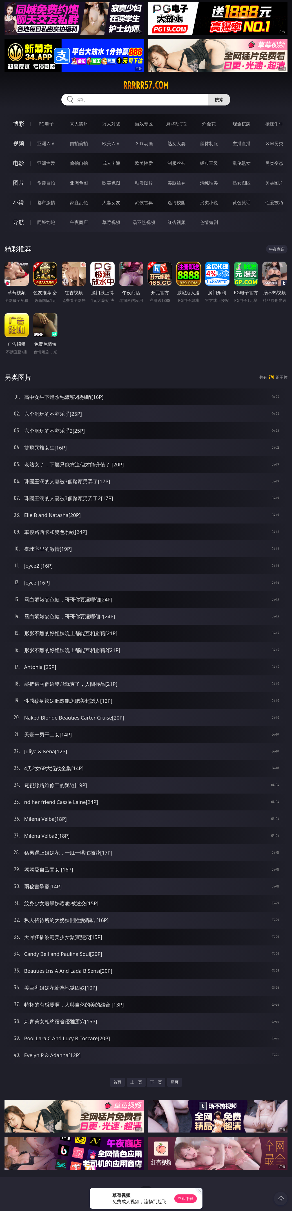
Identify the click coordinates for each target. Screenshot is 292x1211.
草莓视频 (111, 222)
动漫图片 (144, 183)
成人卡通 (111, 163)
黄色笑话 (242, 202)
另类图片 (274, 183)
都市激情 (46, 202)
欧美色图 (111, 183)
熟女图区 (242, 183)
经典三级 (209, 163)
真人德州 (79, 124)
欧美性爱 (144, 163)
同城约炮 (46, 222)
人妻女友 (111, 202)
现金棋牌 (242, 124)
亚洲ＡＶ (46, 143)
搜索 (219, 99)
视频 (18, 143)
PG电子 (46, 124)
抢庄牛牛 (274, 124)
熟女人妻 (177, 143)
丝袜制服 (209, 143)
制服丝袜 (177, 163)
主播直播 (242, 143)
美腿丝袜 (177, 183)
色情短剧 (209, 222)
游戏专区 (144, 124)
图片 (18, 183)
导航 (18, 222)
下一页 (156, 1082)
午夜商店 (79, 222)
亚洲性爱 (46, 163)
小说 (18, 202)
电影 (18, 163)
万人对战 (111, 124)
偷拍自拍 (79, 163)
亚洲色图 (79, 183)
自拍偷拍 (79, 143)
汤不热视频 (144, 222)
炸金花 (209, 124)
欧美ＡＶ (111, 143)
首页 (117, 1082)
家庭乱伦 (79, 202)
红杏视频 (177, 222)
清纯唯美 (209, 183)
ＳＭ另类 (274, 143)
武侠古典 (144, 202)
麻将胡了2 (176, 124)
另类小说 (209, 202)
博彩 (18, 123)
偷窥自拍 (46, 183)
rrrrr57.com (146, 85)
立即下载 (185, 1198)
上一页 (136, 1082)
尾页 (175, 1082)
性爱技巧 (274, 202)
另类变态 (274, 163)
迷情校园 (177, 202)
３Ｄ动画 (144, 143)
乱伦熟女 (242, 163)
